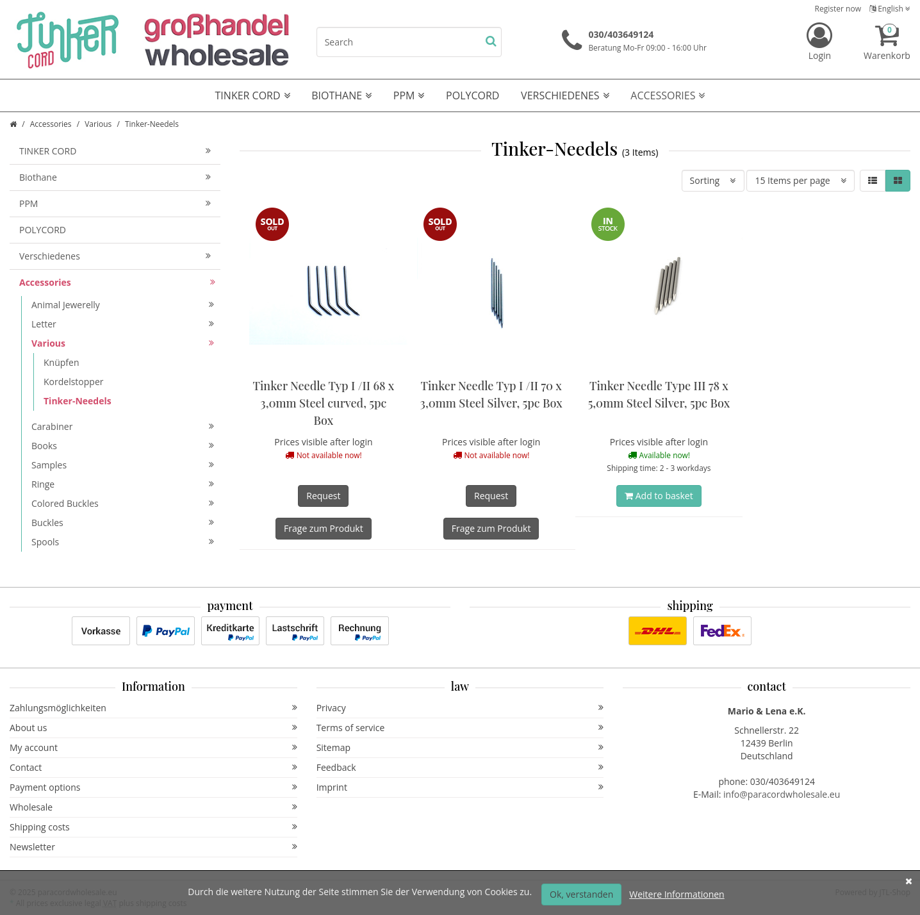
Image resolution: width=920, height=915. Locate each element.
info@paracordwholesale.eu (781, 794)
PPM (409, 95)
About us (153, 727)
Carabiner (122, 426)
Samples (122, 465)
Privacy (460, 708)
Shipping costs (153, 827)
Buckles (122, 522)
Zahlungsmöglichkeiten (153, 708)
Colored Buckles (122, 503)
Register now (838, 8)
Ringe (122, 484)
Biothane (341, 95)
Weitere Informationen (676, 894)
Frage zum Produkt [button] (323, 528)
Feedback (460, 767)
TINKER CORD (252, 95)
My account (153, 747)
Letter (122, 324)
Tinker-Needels (77, 401)
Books (122, 446)
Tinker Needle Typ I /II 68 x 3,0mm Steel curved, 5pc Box (323, 403)
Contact (153, 767)
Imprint (460, 787)
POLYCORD (472, 95)
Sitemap (460, 747)
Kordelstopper (73, 381)
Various (98, 124)
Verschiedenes (565, 95)
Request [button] (323, 496)
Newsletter (153, 847)
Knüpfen (61, 362)
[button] (872, 181)
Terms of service (460, 727)
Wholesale (153, 807)
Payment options (153, 787)
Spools (122, 542)
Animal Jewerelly (122, 305)
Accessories (667, 95)
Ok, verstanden (581, 894)
